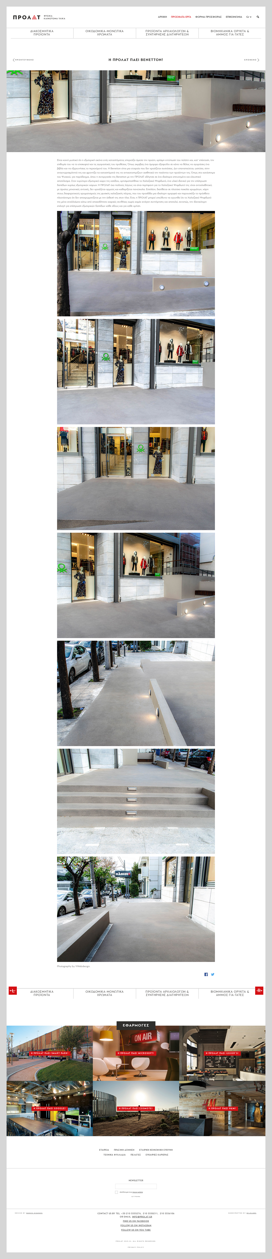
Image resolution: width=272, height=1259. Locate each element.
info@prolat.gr (142, 1217)
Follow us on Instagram (136, 1226)
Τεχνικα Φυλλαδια (115, 1155)
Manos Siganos (34, 1213)
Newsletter (136, 1181)
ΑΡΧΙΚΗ (162, 17)
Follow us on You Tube (136, 1230)
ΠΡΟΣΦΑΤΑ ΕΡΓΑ (181, 17)
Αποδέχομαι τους (131, 1192)
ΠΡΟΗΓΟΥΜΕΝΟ (24, 60)
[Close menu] (136, 44)
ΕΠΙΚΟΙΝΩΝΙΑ (234, 17)
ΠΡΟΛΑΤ (27, 17)
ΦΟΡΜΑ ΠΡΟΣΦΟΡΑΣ (208, 17)
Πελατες (136, 1155)
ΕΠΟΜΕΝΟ (250, 60)
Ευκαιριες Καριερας (157, 1155)
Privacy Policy (136, 1247)
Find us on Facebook (136, 1221)
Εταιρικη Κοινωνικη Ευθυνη (156, 1150)
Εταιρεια (104, 1150)
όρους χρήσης (138, 1192)
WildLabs (251, 1213)
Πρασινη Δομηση (124, 1150)
